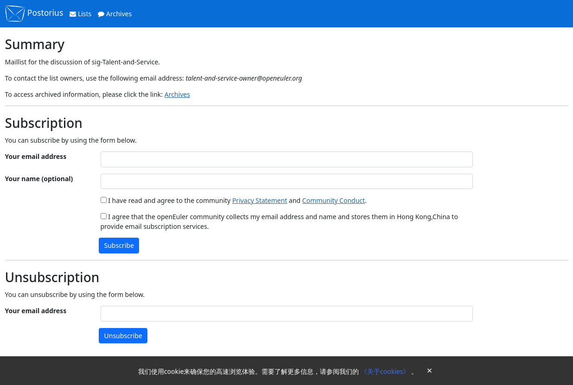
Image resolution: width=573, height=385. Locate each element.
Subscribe (119, 245)
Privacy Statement (259, 200)
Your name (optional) (39, 178)
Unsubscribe (123, 335)
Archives (115, 13)
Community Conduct (333, 200)
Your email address (36, 156)
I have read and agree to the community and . (234, 200)
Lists (80, 13)
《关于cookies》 (386, 371)
